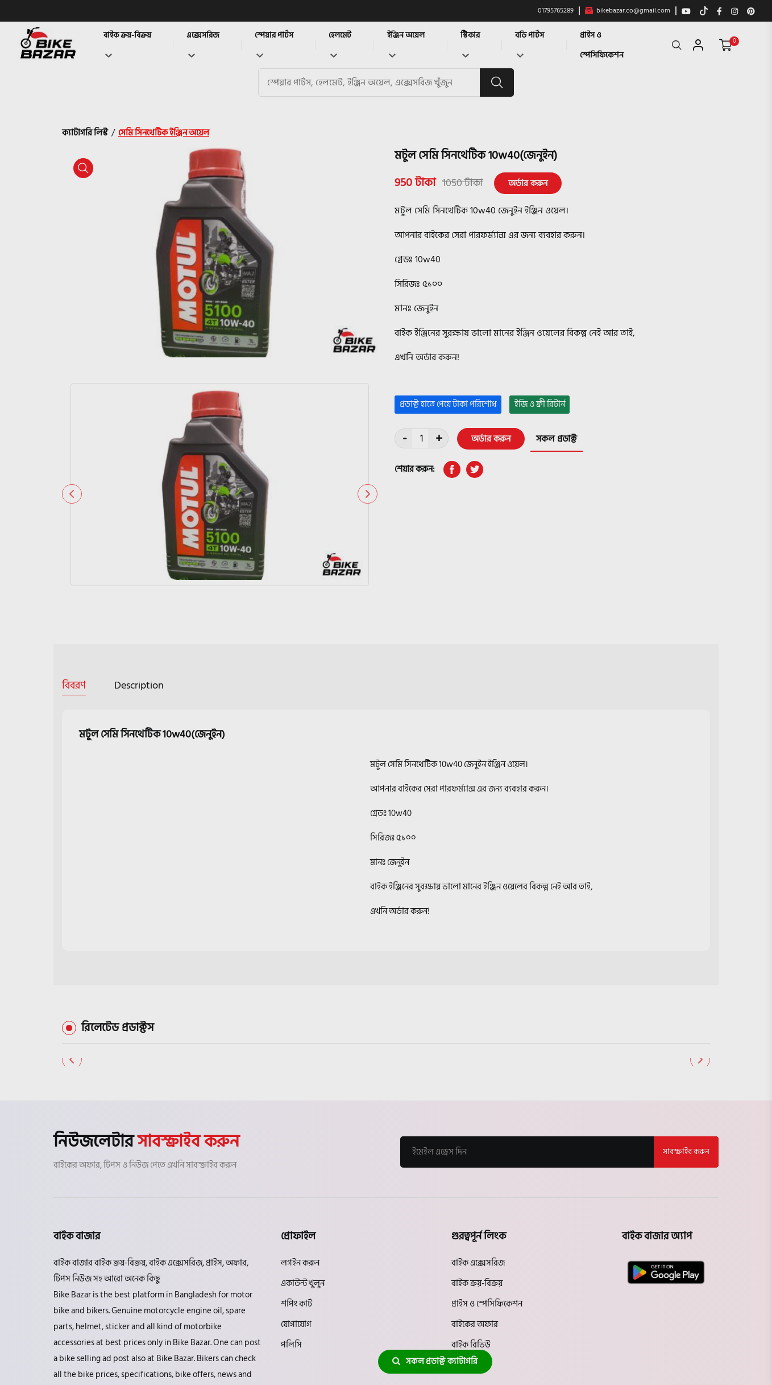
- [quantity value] (404, 439)
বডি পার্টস (529, 42)
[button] (367, 401)
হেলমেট (340, 42)
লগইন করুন (300, 1139)
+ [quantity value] (438, 439)
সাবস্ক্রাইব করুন (686, 1027)
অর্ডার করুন (527, 183)
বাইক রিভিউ (471, 1221)
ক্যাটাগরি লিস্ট (85, 133)
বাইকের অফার (474, 1200)
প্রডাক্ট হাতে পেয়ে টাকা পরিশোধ (448, 404)
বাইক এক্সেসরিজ (478, 1139)
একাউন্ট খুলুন (303, 1159)
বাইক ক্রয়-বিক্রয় (127, 42)
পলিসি (291, 1221)
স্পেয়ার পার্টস (274, 42)
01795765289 (556, 11)
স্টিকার (470, 42)
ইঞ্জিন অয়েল (406, 42)
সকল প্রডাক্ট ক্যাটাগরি (435, 1361)
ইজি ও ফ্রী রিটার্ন (539, 404)
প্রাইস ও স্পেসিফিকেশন (602, 44)
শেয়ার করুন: (415, 469)
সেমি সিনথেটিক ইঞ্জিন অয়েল (163, 133)
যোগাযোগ (296, 1200)
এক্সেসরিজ (202, 42)
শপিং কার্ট (296, 1180)
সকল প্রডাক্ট (556, 438)
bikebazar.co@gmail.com (627, 11)
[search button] (497, 82)
